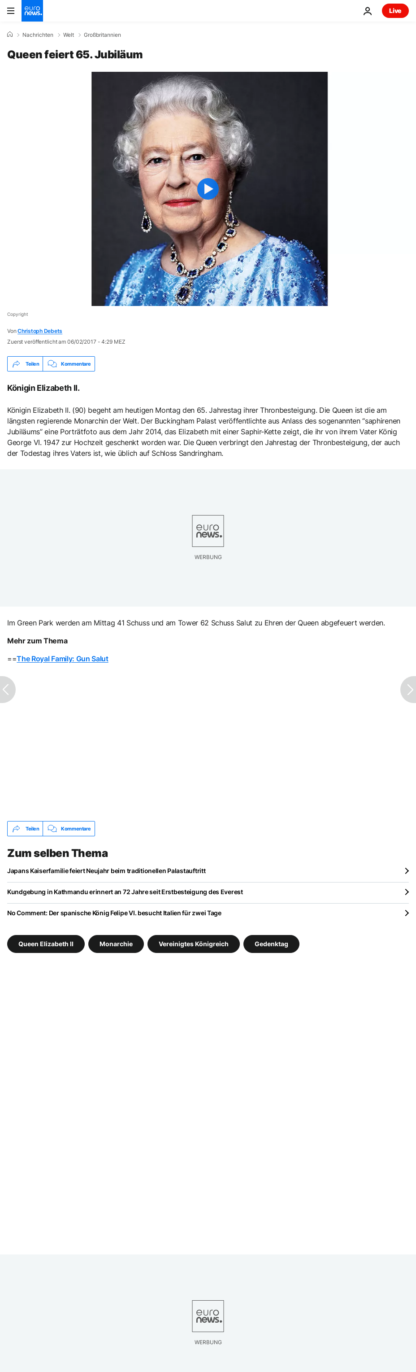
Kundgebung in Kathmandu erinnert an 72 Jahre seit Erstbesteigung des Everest (125, 892)
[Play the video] (208, 189)
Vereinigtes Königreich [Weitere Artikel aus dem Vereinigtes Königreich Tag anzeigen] (194, 944)
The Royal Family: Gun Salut (62, 658)
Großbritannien (102, 35)
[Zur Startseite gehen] (32, 11)
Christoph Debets (39, 331)
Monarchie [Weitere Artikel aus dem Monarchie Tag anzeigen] (116, 944)
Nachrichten (37, 35)
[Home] (10, 34)
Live (395, 10)
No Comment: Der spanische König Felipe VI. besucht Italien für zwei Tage (114, 913)
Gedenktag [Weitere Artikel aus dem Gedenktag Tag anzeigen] (271, 944)
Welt (68, 35)
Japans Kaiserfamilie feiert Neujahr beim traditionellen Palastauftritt (106, 870)
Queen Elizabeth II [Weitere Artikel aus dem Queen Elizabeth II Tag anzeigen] (46, 944)
